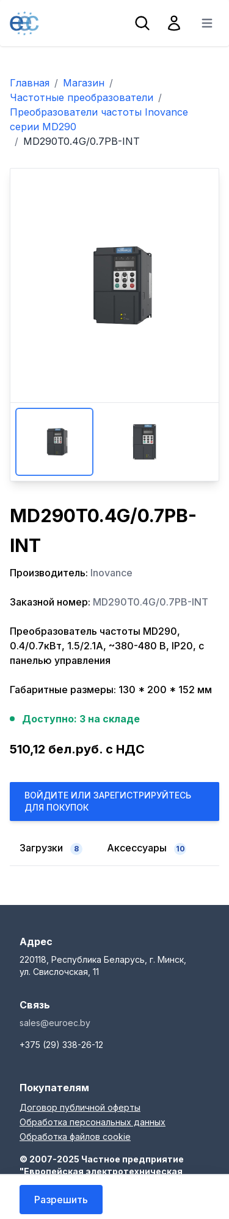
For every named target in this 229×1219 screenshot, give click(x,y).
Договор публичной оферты (80, 1107)
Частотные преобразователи (81, 97)
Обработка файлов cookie (75, 1136)
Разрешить (61, 1199)
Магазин (83, 83)
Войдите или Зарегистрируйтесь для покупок (107, 801)
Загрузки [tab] (51, 848)
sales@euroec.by (55, 1023)
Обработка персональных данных (92, 1122)
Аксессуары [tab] (146, 848)
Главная (29, 83)
